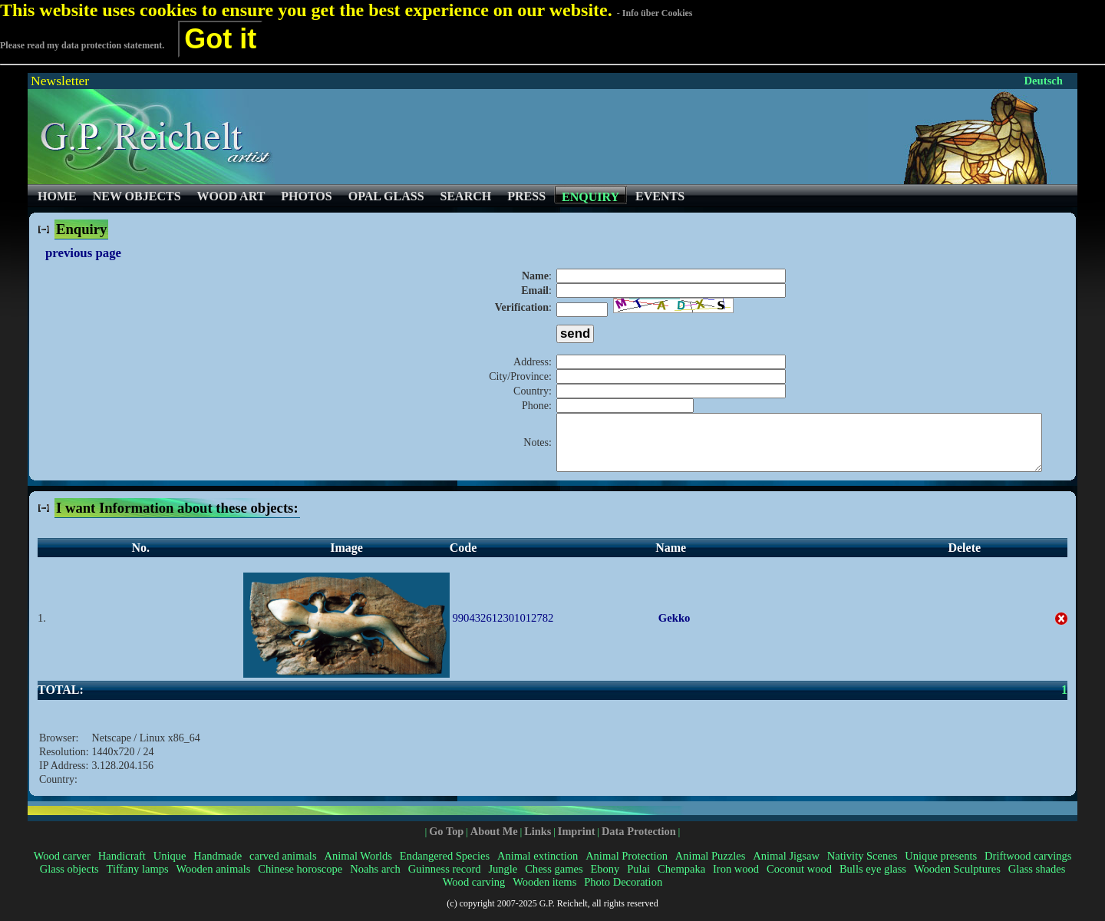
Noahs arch (375, 880)
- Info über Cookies (655, 13)
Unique (169, 867)
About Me (494, 843)
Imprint (576, 843)
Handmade (217, 867)
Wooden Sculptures (957, 880)
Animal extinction (537, 867)
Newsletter (60, 80)
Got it (220, 38)
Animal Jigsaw (786, 867)
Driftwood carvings (1028, 867)
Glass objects (69, 880)
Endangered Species (445, 867)
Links (537, 843)
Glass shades (1037, 880)
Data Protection (639, 843)
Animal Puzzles (710, 867)
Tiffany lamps (138, 880)
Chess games (553, 880)
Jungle (502, 880)
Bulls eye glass (872, 880)
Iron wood (736, 880)
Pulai (638, 880)
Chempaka (681, 880)
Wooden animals (213, 880)
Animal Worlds (357, 867)
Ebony (604, 880)
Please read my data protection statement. (82, 45)
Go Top (446, 843)
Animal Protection (626, 867)
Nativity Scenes (862, 867)
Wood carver (62, 867)
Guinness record (444, 880)
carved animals (282, 867)
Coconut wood (799, 880)
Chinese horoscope (300, 880)
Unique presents (941, 867)
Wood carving (474, 893)
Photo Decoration (623, 893)
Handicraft (122, 867)
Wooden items (544, 893)
